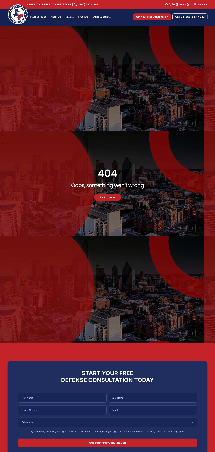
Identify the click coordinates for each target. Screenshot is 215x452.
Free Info (83, 16)
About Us (56, 16)
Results (70, 16)
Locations (202, 4)
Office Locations (102, 16)
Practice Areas (38, 16)
